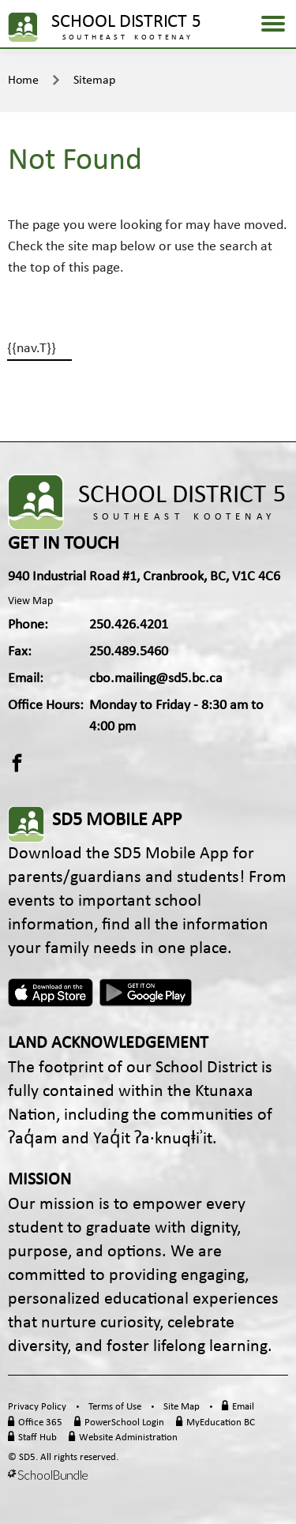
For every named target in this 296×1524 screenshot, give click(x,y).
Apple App (50, 992)
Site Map (181, 1407)
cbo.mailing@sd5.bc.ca (156, 678)
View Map (30, 601)
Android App (146, 992)
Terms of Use (114, 1407)
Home (23, 80)
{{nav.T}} (31, 348)
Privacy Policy (37, 1407)
